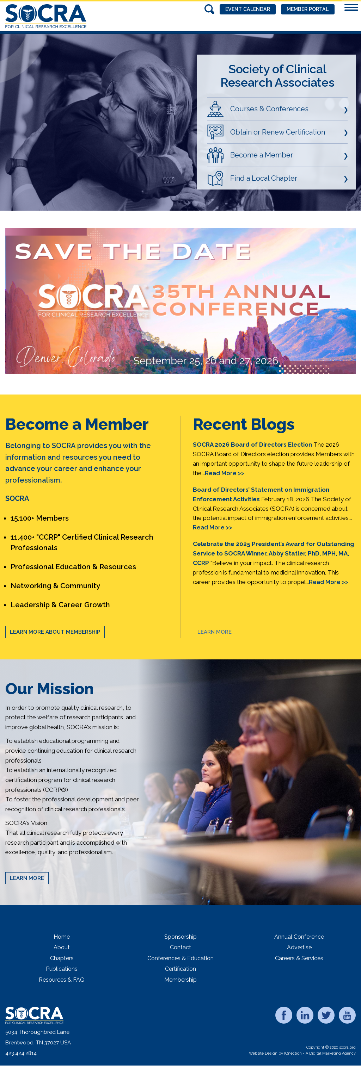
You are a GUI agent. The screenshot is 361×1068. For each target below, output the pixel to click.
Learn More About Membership (55, 632)
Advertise (299, 947)
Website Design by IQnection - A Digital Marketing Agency (302, 1053)
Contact (180, 947)
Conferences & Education (180, 958)
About (62, 947)
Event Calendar (239, 9)
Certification (180, 968)
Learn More (214, 632)
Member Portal (305, 9)
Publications (62, 968)
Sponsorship (180, 936)
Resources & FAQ (62, 979)
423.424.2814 (21, 1053)
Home (62, 936)
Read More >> (224, 473)
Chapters (62, 958)
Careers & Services (299, 958)
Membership (180, 979)
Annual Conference (299, 936)
